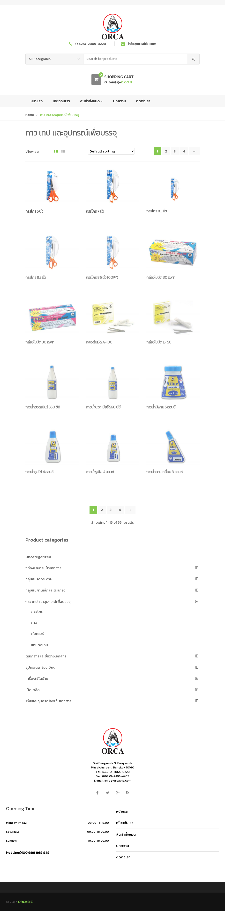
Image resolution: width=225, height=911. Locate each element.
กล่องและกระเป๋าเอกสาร (43, 567)
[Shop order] (111, 151)
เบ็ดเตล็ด (32, 689)
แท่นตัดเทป (39, 644)
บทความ (119, 101)
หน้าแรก (36, 101)
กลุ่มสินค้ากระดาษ (38, 579)
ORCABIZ (25, 901)
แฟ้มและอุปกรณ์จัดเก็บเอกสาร (48, 700)
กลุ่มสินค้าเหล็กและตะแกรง (45, 590)
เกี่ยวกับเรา (61, 101)
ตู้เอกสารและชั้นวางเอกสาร (45, 656)
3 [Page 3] (175, 151)
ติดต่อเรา (143, 101)
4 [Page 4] (184, 151)
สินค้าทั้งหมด (91, 101)
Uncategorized (38, 556)
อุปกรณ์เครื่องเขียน (40, 667)
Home (29, 114)
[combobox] (135, 59)
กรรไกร (37, 611)
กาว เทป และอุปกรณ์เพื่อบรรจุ (47, 601)
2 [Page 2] (166, 151)
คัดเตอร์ (37, 633)
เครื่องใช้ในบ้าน (36, 678)
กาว (34, 622)
